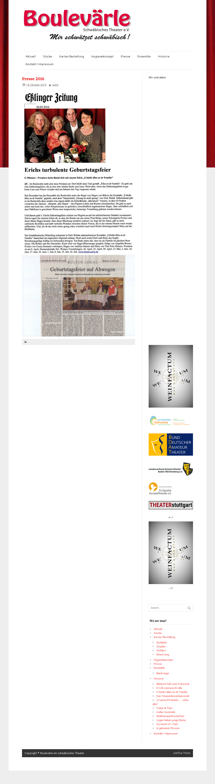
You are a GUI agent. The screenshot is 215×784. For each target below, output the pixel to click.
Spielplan (161, 642)
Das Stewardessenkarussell (172, 696)
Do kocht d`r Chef (167, 724)
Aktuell (31, 56)
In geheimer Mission (168, 728)
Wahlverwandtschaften (170, 716)
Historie (163, 56)
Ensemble (144, 56)
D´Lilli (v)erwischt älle (169, 688)
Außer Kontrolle (165, 712)
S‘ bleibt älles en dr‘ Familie (171, 692)
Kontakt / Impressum (40, 64)
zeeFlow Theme (181, 753)
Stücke (47, 56)
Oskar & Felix (164, 708)
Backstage (162, 673)
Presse (125, 56)
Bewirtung (162, 654)
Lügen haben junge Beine (171, 720)
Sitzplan (161, 646)
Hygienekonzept (102, 56)
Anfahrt (161, 650)
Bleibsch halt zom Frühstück (172, 684)
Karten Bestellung (71, 56)
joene (55, 84)
